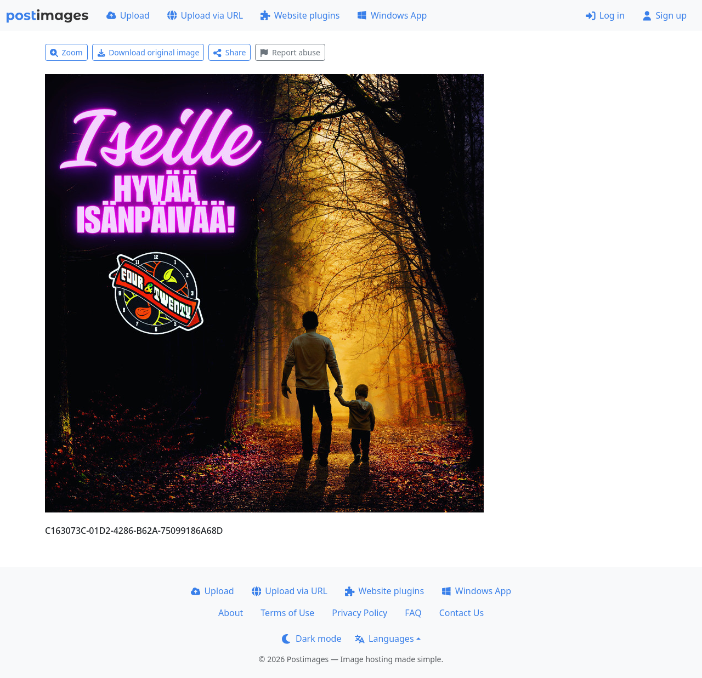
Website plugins (300, 15)
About (230, 613)
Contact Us (461, 613)
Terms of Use (287, 613)
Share (229, 52)
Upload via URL (205, 15)
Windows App (392, 15)
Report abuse (290, 52)
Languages (384, 639)
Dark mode (311, 639)
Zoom (66, 52)
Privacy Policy (359, 613)
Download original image (148, 52)
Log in (605, 15)
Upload (128, 15)
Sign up (664, 15)
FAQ (413, 613)
